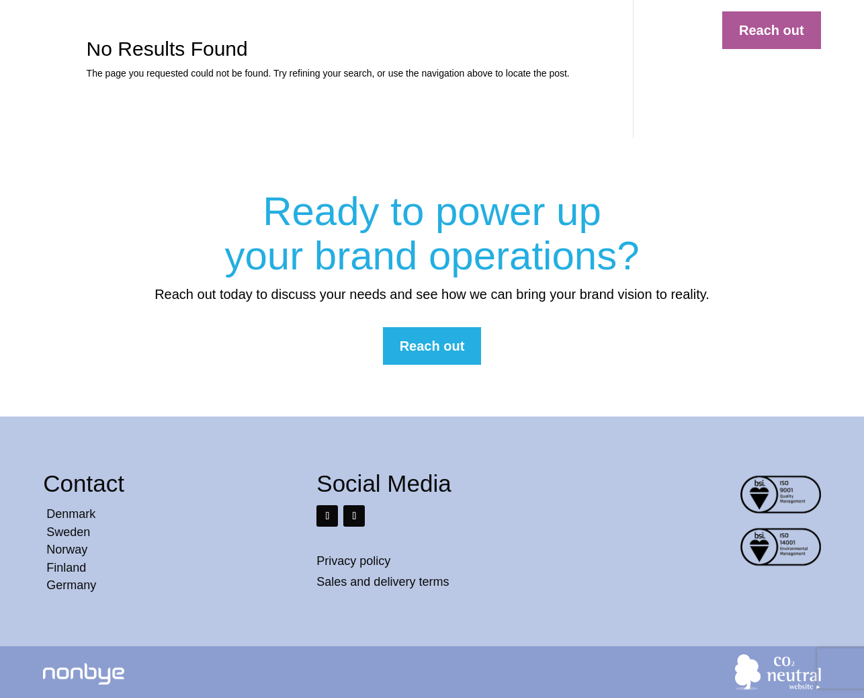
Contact (596, 31)
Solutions (386, 31)
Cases (441, 31)
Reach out (771, 30)
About (546, 31)
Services (494, 31)
